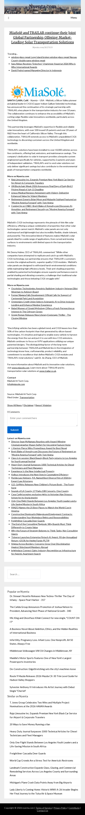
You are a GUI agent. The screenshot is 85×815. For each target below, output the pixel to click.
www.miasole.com (20, 367)
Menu (74, 17)
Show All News (14, 405)
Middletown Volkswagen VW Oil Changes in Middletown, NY (41, 650)
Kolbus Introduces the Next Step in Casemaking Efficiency (39, 474)
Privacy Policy (60, 808)
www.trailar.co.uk (47, 371)
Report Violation (43, 405)
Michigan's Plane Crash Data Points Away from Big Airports (41, 782)
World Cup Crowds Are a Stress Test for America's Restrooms (41, 760)
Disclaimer (29, 405)
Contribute (74, 808)
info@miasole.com (16, 384)
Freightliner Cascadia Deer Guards (28, 520)
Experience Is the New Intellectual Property (32, 471)
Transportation (27, 397)
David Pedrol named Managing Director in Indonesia (36, 70)
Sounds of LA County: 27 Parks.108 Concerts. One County (40, 491)
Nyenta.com (42, 6)
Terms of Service (43, 808)
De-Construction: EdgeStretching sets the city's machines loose (43, 669)
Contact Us (42, 810)
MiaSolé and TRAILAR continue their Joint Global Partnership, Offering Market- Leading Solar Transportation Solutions (42, 37)
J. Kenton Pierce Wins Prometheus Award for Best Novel (39, 448)
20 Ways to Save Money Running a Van (30, 724)
